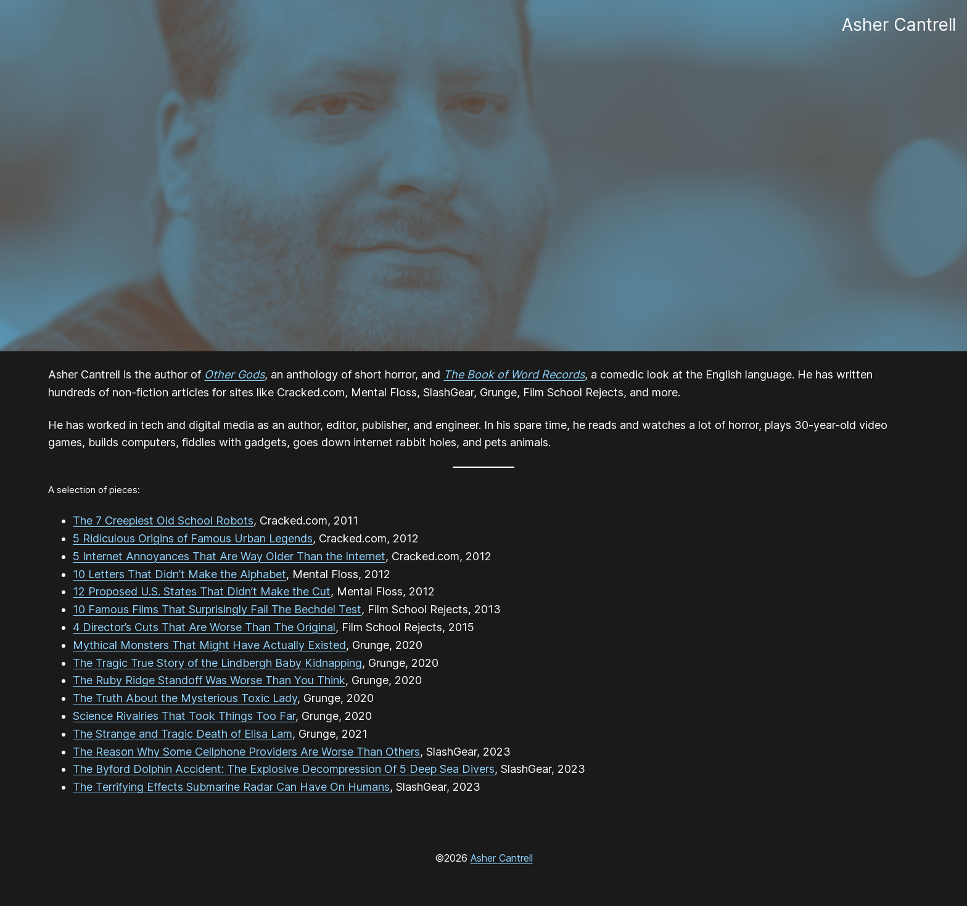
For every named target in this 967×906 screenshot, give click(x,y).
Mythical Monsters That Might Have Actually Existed (209, 645)
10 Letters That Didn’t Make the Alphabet (179, 574)
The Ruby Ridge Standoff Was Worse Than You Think (209, 680)
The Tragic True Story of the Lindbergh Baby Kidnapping (217, 662)
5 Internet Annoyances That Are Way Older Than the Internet (229, 556)
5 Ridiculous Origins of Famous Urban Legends (193, 538)
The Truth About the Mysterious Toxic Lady (185, 698)
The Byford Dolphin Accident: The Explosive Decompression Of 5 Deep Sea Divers (284, 768)
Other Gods (234, 374)
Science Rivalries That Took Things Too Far (184, 715)
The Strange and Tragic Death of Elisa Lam (182, 733)
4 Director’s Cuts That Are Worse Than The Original (204, 627)
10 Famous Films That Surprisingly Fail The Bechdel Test (217, 609)
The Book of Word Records (514, 374)
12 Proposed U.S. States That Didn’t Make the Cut (202, 591)
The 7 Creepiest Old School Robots (163, 520)
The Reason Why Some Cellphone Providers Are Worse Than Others (246, 751)
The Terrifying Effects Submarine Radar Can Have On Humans (231, 786)
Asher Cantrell (502, 858)
